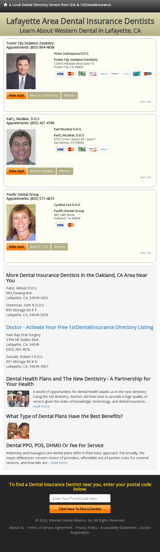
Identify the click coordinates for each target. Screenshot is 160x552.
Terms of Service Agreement (49, 527)
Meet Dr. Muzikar (41, 171)
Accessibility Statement (118, 527)
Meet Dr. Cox (39, 247)
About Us (16, 527)
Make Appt (16, 95)
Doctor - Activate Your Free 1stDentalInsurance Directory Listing (79, 327)
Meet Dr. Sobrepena (44, 95)
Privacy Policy (86, 527)
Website (69, 95)
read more (41, 406)
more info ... (147, 101)
